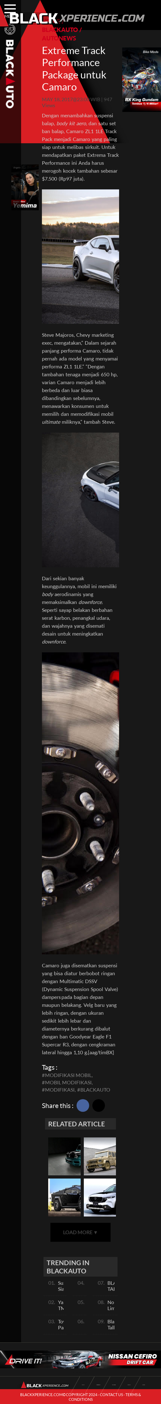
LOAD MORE (80, 1232)
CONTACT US (111, 1394)
